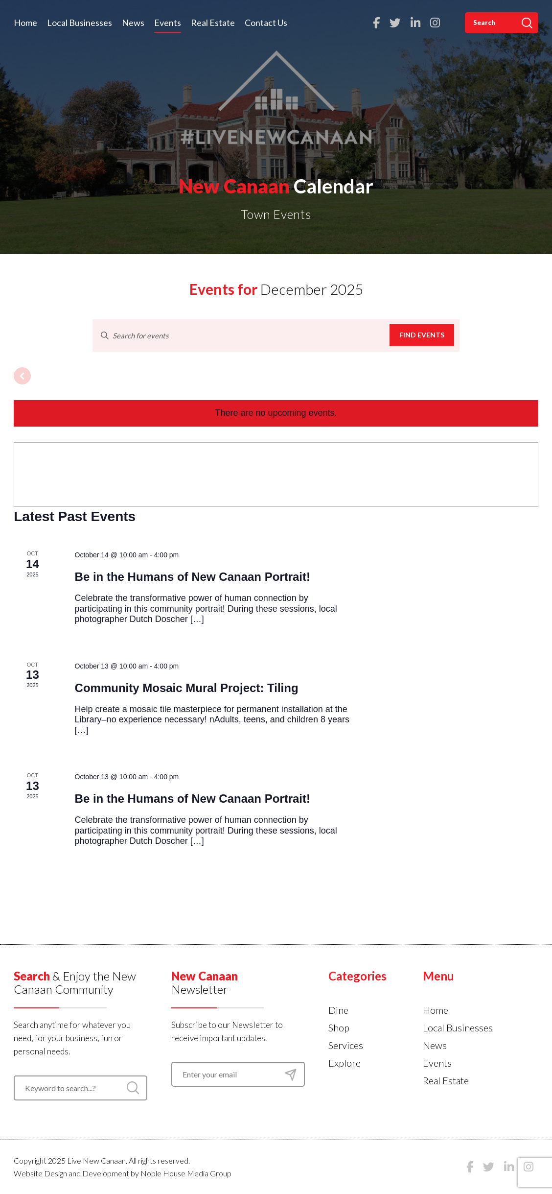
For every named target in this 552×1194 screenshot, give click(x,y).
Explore (344, 1063)
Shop (338, 1027)
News (133, 22)
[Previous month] (22, 375)
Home (25, 22)
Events (167, 22)
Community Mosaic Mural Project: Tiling (187, 687)
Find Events (421, 335)
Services (345, 1045)
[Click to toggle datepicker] (276, 289)
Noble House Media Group (185, 1173)
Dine (338, 1010)
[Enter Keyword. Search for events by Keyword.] (241, 335)
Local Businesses (79, 22)
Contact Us (266, 22)
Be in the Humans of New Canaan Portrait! (192, 576)
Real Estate (213, 22)
